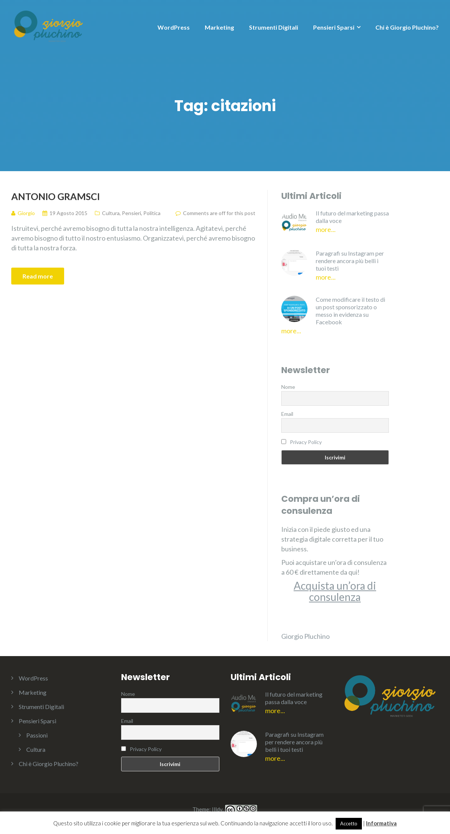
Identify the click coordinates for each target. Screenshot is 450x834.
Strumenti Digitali (273, 27)
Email (287, 414)
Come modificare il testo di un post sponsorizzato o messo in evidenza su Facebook (350, 310)
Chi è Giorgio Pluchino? (407, 27)
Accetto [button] (348, 823)
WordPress (174, 27)
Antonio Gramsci (55, 196)
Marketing (219, 27)
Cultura (111, 213)
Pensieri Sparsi (333, 27)
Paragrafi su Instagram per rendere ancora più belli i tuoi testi (350, 261)
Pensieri (131, 213)
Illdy (217, 809)
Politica (151, 213)
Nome (288, 387)
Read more (37, 276)
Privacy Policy (306, 442)
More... (326, 229)
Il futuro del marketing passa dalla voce (352, 216)
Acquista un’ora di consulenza (335, 591)
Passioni (37, 735)
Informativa (381, 823)
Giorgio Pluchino (305, 636)
